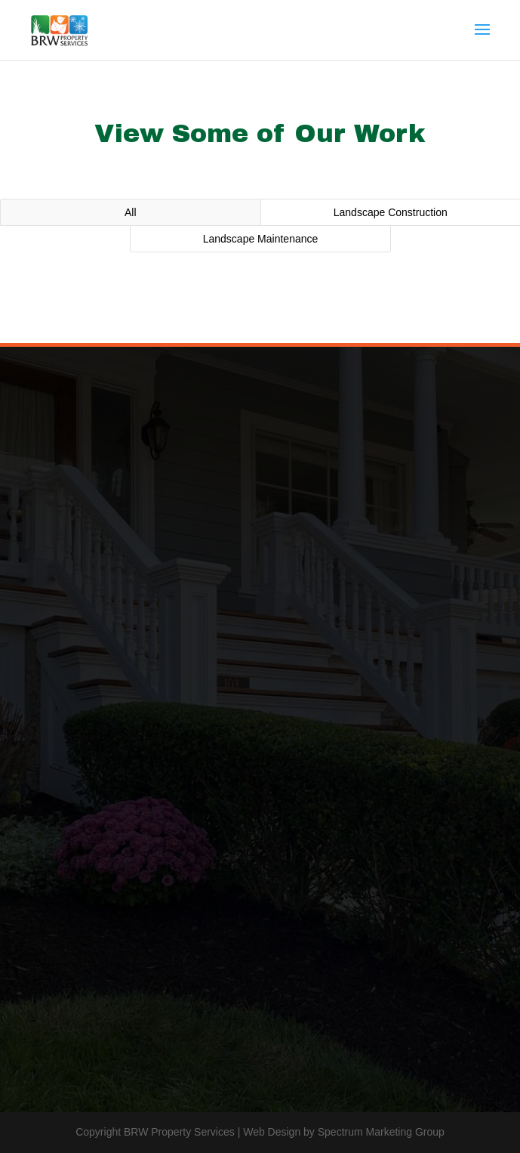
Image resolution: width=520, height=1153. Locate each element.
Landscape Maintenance (260, 239)
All (131, 212)
